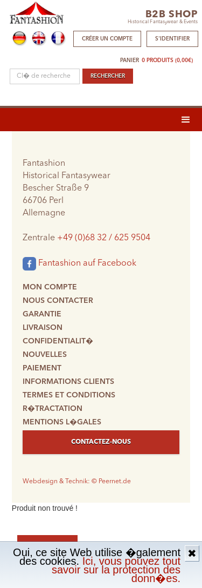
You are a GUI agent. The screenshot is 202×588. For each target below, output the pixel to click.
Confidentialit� (58, 341)
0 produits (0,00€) (167, 60)
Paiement (42, 368)
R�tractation (52, 409)
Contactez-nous (101, 442)
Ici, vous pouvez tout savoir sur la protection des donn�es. (116, 569)
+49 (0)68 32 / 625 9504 (103, 238)
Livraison (42, 328)
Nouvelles (45, 355)
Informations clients (68, 382)
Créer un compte (107, 39)
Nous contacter (58, 301)
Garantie (42, 314)
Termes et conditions (69, 395)
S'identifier (172, 39)
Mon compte (50, 287)
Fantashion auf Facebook (79, 264)
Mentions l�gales (62, 422)
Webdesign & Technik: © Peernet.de (77, 481)
